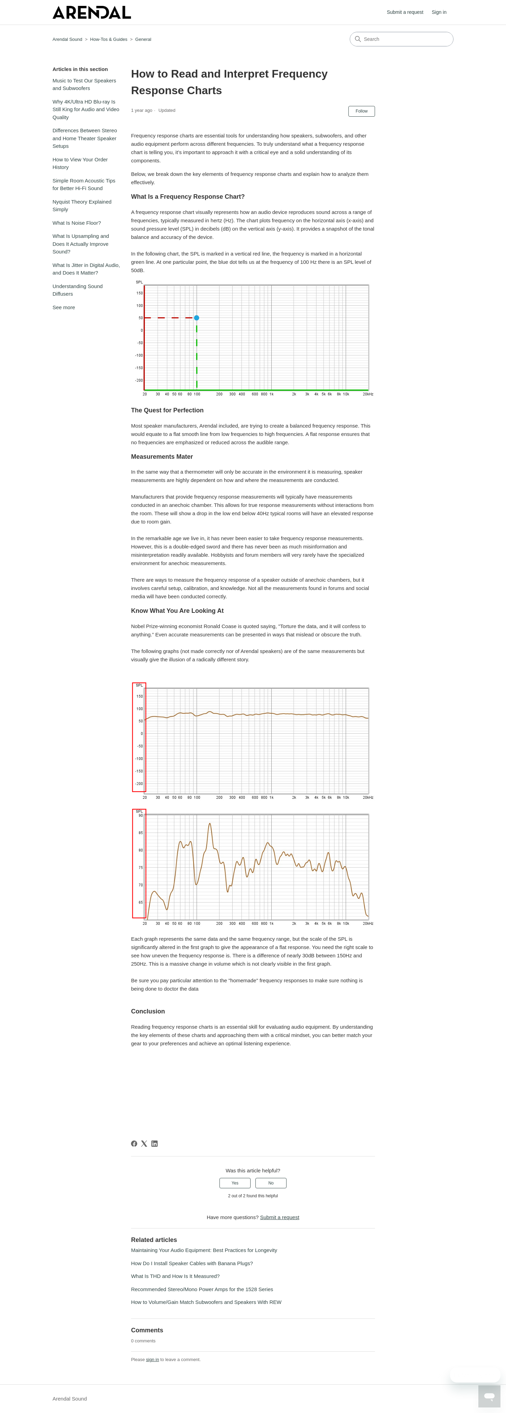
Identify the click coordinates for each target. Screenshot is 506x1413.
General (143, 39)
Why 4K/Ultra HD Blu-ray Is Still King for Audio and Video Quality (86, 109)
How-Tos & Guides (109, 39)
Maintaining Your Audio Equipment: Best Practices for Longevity (204, 1250)
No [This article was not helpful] (270, 1183)
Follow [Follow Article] (362, 111)
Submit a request (405, 12)
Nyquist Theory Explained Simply (82, 206)
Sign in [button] (439, 12)
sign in (152, 1359)
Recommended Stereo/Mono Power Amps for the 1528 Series (202, 1289)
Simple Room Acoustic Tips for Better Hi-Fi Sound (84, 184)
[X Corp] (144, 1144)
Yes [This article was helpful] (235, 1183)
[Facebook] (134, 1144)
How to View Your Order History (80, 163)
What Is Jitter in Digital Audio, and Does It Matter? (86, 269)
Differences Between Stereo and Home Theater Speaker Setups (85, 138)
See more (64, 307)
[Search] (401, 39)
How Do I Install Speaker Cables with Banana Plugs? (192, 1263)
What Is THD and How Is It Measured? (175, 1276)
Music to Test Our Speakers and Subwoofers (84, 84)
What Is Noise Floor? (77, 223)
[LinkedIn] (154, 1144)
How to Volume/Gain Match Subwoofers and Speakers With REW (206, 1302)
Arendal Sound (67, 39)
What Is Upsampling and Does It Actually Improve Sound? (81, 243)
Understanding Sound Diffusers (78, 290)
